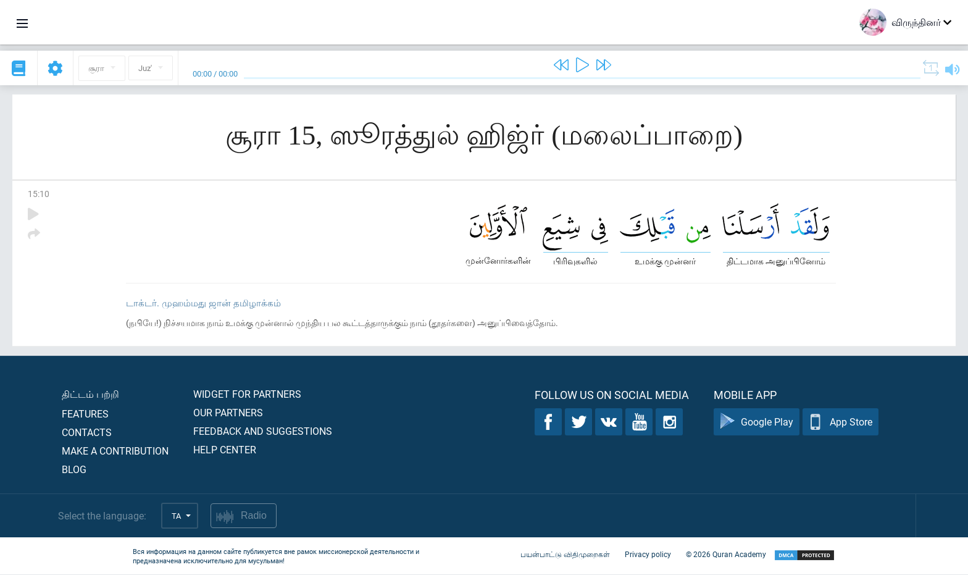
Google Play (756, 422)
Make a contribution (115, 451)
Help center (224, 449)
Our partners (228, 412)
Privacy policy (648, 555)
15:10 (38, 193)
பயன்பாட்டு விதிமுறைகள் (565, 555)
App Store (840, 422)
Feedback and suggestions (262, 431)
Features (85, 414)
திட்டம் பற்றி (90, 394)
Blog (74, 469)
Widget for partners (247, 394)
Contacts (87, 432)
